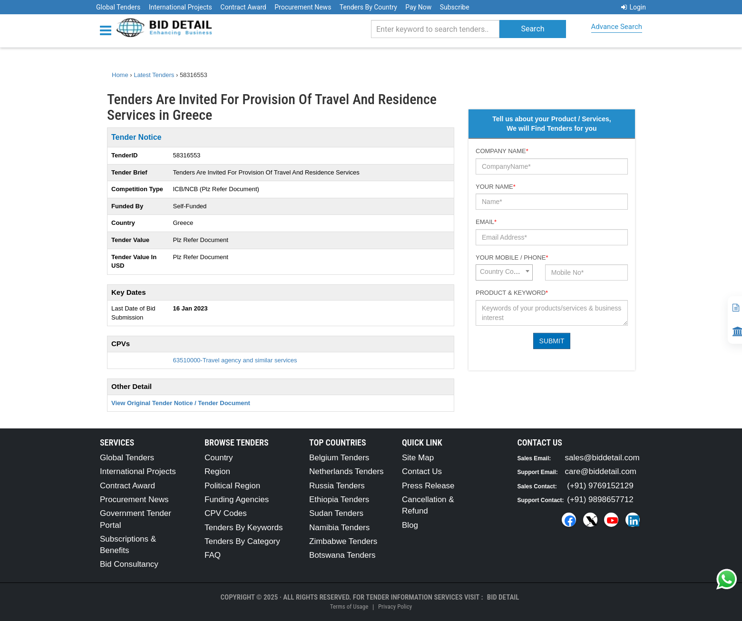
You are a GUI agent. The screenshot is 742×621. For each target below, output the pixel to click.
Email (486, 221)
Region (217, 471)
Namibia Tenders (339, 527)
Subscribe (454, 7)
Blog (410, 525)
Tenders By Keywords (244, 527)
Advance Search (616, 26)
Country (219, 457)
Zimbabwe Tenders (343, 541)
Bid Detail (503, 597)
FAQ (213, 555)
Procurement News (302, 7)
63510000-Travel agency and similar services (235, 360)
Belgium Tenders (339, 457)
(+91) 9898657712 (600, 499)
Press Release (428, 485)
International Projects (180, 7)
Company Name (502, 151)
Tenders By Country (368, 7)
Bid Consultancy (129, 564)
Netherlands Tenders (346, 471)
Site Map (418, 457)
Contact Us (422, 471)
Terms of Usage (349, 606)
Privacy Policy (395, 606)
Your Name (496, 186)
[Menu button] (108, 30)
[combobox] (504, 272)
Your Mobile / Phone (512, 257)
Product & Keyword (512, 292)
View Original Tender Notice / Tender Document (180, 403)
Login (633, 7)
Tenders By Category (242, 541)
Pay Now (418, 7)
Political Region (232, 485)
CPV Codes (226, 513)
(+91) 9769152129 (600, 485)
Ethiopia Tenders (339, 499)
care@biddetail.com (601, 471)
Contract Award (243, 7)
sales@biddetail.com (602, 457)
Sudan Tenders (336, 513)
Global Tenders (118, 7)
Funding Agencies (237, 499)
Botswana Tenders (342, 555)
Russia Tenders (337, 485)
